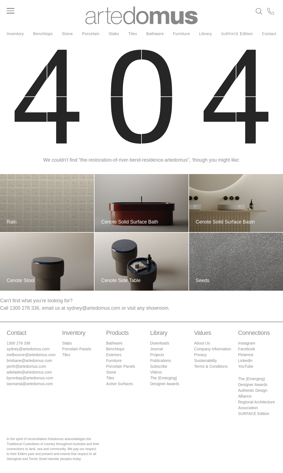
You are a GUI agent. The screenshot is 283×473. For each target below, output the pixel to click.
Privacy (200, 355)
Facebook (246, 349)
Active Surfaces (119, 384)
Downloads (159, 343)
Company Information (212, 349)
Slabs (114, 33)
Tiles (132, 33)
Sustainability (205, 360)
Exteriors (113, 355)
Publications (160, 360)
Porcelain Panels (76, 349)
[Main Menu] (46, 11)
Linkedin (245, 360)
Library (205, 33)
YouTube (245, 366)
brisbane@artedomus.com (29, 360)
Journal (156, 349)
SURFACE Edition (253, 413)
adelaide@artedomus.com (29, 372)
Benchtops (43, 33)
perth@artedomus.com (26, 366)
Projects (157, 355)
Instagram (246, 343)
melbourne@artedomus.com (31, 355)
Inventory (15, 33)
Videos (156, 372)
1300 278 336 (24, 308)
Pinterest (245, 355)
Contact (269, 33)
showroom (157, 308)
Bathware (155, 33)
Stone (67, 33)
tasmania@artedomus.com (30, 384)
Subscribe (158, 366)
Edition (237, 33)
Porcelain (90, 33)
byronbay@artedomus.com (30, 378)
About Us (202, 343)
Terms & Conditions (210, 366)
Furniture (181, 33)
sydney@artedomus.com (93, 308)
